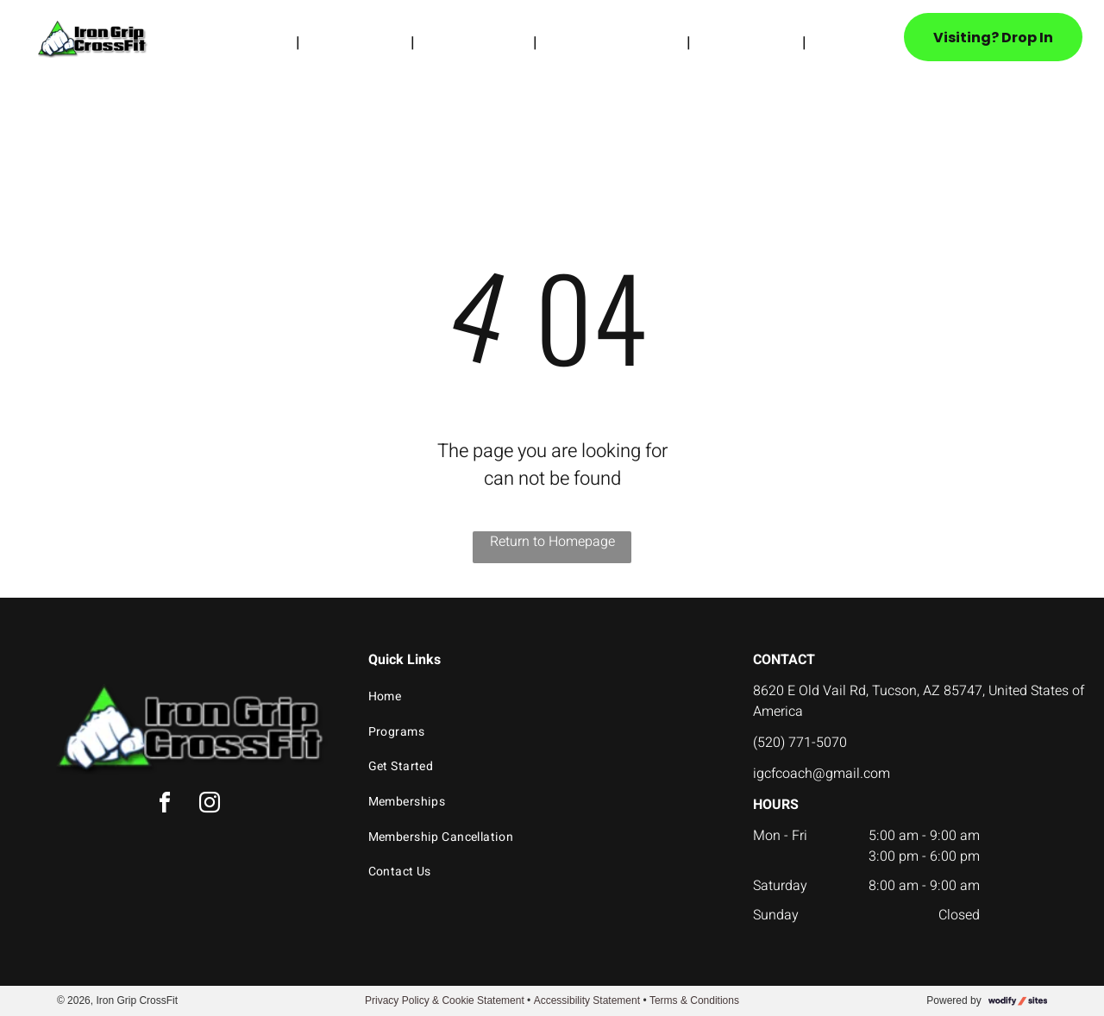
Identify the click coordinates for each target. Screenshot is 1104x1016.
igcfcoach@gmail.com (821, 773)
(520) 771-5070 (800, 742)
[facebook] (164, 805)
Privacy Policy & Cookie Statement (444, 1000)
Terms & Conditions (694, 1000)
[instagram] (209, 805)
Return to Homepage (552, 541)
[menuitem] (262, 42)
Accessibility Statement (587, 1000)
